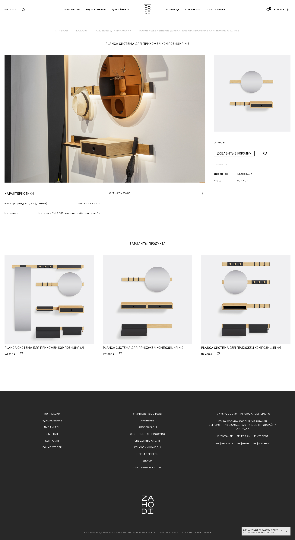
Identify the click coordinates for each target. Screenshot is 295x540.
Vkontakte (225, 436)
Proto (217, 180)
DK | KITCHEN (261, 443)
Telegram (243, 436)
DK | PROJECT (225, 443)
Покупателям (216, 9)
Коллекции (72, 9)
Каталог (11, 9)
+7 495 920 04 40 (226, 414)
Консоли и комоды (147, 447)
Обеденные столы (147, 440)
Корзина (282, 9)
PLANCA (243, 180)
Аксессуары (147, 427)
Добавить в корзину (234, 153)
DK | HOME (243, 443)
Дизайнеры (120, 9)
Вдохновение (96, 9)
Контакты (192, 9)
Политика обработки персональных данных (185, 533)
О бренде (172, 9)
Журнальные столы (147, 414)
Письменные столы (147, 467)
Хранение (147, 420)
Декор (147, 460)
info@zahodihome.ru (255, 414)
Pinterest (261, 436)
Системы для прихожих (147, 434)
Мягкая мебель (147, 454)
